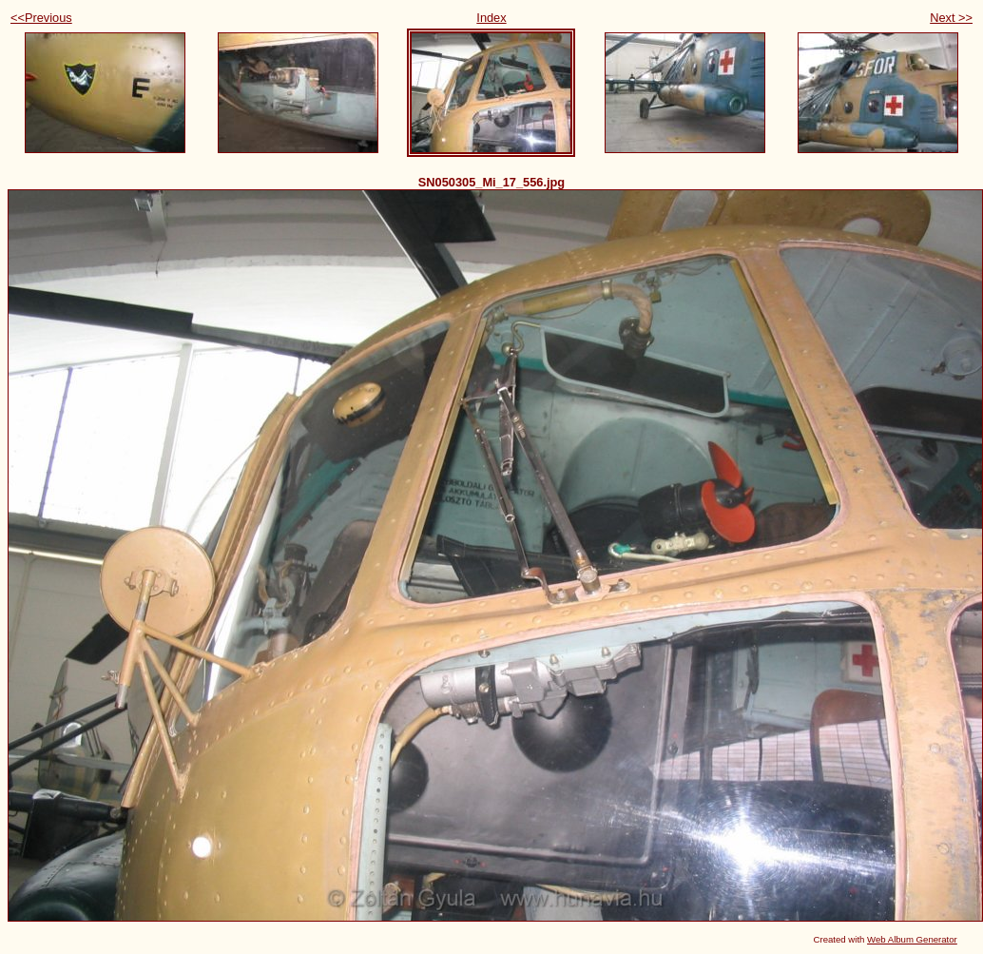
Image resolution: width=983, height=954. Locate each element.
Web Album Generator (912, 939)
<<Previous (41, 17)
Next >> (951, 17)
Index (491, 17)
